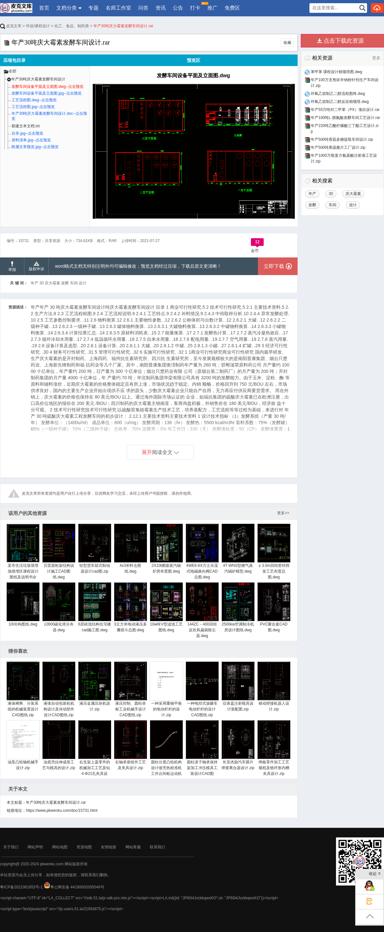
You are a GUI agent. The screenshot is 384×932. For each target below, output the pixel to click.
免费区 (232, 8)
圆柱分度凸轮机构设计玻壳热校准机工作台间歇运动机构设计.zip (166, 751)
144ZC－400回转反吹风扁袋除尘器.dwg (202, 610)
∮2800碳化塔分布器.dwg (58, 607)
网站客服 (133, 847)
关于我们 (11, 847)
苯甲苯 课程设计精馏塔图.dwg (336, 72)
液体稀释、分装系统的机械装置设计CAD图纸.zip (22, 689)
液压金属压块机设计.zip (94, 686)
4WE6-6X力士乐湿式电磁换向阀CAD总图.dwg (202, 551)
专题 (93, 8)
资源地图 (84, 847)
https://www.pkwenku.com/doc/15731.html (61, 810)
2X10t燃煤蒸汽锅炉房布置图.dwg (166, 549)
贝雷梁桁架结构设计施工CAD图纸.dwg (58, 551)
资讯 (161, 8)
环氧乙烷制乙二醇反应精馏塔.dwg (340, 101)
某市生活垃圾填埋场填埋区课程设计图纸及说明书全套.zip (22, 554)
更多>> (283, 513)
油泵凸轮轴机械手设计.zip (22, 745)
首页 (44, 8)
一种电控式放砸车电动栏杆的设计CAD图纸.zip (202, 689)
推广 (212, 8)
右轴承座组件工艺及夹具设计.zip (130, 745)
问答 (143, 8)
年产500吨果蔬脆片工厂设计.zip (338, 147)
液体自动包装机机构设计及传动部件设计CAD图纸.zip (58, 689)
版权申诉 (36, 266)
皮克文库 (10, 26)
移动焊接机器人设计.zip (273, 686)
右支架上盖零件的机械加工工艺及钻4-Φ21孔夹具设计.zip (94, 751)
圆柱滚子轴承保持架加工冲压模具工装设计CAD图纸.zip (202, 751)
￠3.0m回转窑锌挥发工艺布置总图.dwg (273, 551)
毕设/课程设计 (38, 26)
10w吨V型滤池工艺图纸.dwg (166, 607)
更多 (376, 57)
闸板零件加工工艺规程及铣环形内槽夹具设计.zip (273, 748)
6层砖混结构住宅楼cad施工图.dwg (94, 607)
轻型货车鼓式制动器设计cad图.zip (94, 549)
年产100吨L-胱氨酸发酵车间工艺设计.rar (345, 117)
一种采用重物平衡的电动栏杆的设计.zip (166, 689)
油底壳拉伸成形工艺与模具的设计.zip (58, 745)
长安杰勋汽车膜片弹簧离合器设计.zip (237, 745)
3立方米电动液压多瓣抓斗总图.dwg (130, 607)
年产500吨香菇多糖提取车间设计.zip (342, 139)
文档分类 (66, 8)
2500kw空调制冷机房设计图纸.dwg (237, 607)
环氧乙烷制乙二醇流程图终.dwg (338, 93)
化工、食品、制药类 (71, 26)
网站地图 (60, 847)
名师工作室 (118, 8)
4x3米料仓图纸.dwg (130, 549)
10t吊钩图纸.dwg (22, 604)
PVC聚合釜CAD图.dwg (273, 607)
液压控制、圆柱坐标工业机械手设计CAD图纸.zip (130, 689)
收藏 (287, 42)
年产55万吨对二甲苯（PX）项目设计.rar (345, 109)
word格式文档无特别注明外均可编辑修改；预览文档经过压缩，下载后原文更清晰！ (138, 266)
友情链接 (108, 847)
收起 (375, 874)
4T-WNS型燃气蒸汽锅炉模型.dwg (237, 549)
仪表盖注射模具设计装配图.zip (237, 686)
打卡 (195, 6)
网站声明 (35, 847)
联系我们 (157, 847)
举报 (12, 266)
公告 (178, 8)
